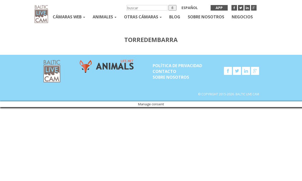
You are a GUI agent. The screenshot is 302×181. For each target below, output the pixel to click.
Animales (104, 17)
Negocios (242, 17)
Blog (174, 17)
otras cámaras (143, 17)
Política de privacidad (177, 65)
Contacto (164, 71)
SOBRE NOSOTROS (206, 17)
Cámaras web (69, 17)
